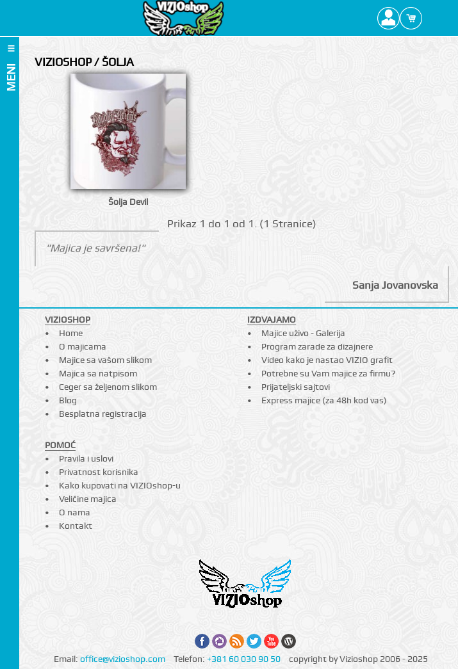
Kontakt (75, 525)
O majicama (82, 346)
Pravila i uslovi (86, 458)
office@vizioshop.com (122, 659)
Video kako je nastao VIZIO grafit (327, 360)
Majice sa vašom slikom (105, 360)
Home (71, 333)
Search (433, 17)
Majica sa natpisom (98, 373)
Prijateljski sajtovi (295, 387)
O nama (74, 512)
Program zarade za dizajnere (317, 346)
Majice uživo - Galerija (303, 333)
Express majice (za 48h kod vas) (324, 400)
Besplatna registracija (103, 413)
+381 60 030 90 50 (244, 659)
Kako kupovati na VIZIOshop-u (120, 485)
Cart (411, 17)
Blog (68, 400)
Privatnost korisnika (98, 472)
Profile (388, 17)
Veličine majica (88, 499)
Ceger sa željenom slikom (108, 387)
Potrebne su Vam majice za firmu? (328, 373)
